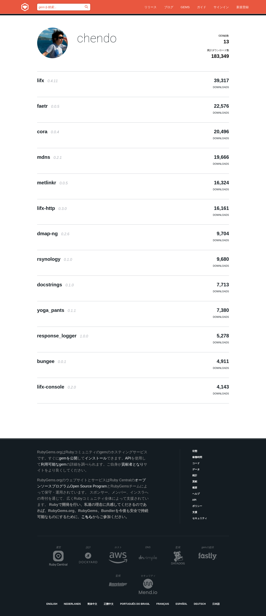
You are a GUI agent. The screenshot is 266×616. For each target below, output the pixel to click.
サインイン (221, 7)
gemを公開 (68, 458)
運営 (62, 548)
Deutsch (200, 604)
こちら (86, 517)
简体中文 (92, 604)
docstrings (55, 284)
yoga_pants (56, 310)
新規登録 (242, 7)
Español (181, 604)
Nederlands (72, 604)
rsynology (54, 259)
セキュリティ (199, 518)
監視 (181, 547)
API (194, 499)
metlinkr (52, 182)
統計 (194, 475)
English (51, 604)
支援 (194, 512)
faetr (48, 106)
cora (48, 131)
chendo (97, 38)
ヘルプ (196, 493)
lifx (47, 80)
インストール (96, 458)
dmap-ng (53, 233)
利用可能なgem (53, 464)
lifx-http (52, 208)
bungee (51, 361)
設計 (91, 547)
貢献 (194, 481)
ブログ (168, 7)
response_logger (62, 335)
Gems (185, 7)
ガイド (201, 7)
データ (196, 469)
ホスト (120, 547)
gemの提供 (209, 547)
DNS (151, 547)
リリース (150, 7)
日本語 (216, 604)
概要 (194, 487)
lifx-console (56, 387)
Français (162, 604)
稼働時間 (197, 457)
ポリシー (197, 506)
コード (196, 463)
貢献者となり (132, 464)
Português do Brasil (135, 604)
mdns (49, 157)
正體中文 (109, 604)
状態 (194, 451)
